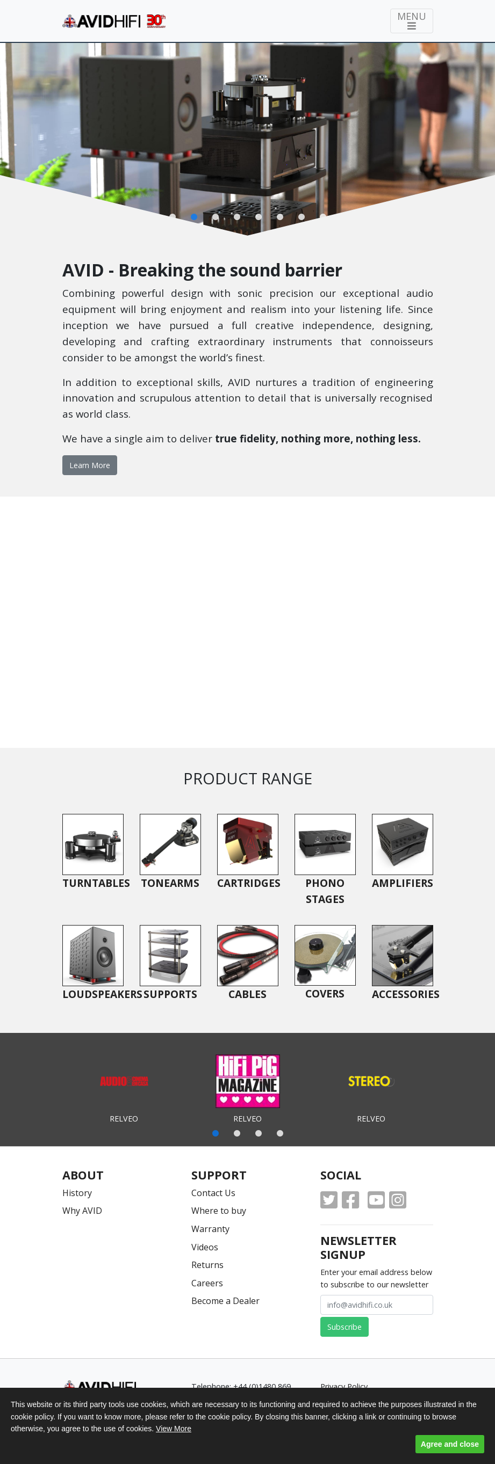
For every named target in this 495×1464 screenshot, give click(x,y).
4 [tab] (280, 1133)
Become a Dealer (225, 1301)
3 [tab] (258, 1133)
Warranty (210, 1229)
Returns (207, 1265)
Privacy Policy (344, 1386)
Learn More (89, 465)
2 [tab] (237, 1133)
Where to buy (218, 1211)
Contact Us (213, 1193)
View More (173, 1428)
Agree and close (450, 1444)
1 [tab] (215, 1133)
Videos (204, 1247)
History (77, 1193)
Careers (207, 1283)
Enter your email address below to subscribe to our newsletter (376, 1278)
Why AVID (82, 1211)
